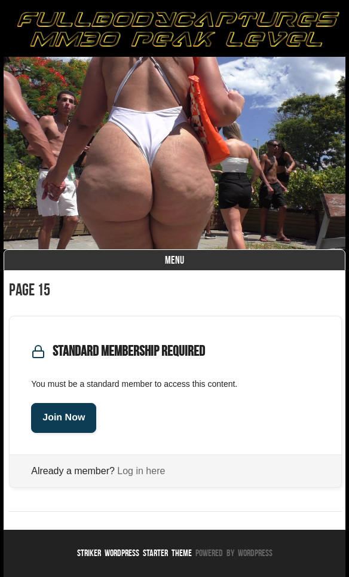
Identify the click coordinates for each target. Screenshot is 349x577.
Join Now (63, 418)
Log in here (141, 471)
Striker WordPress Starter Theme (134, 553)
